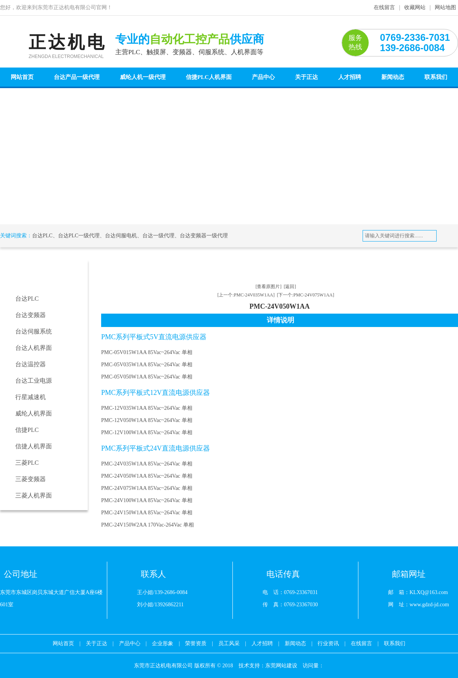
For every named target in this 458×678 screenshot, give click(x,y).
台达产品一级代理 (77, 77)
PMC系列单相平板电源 (251, 267)
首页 (138, 267)
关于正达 (306, 77)
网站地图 (445, 7)
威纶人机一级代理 (143, 77)
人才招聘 (349, 77)
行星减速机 (30, 397)
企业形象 (162, 643)
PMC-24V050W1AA (309, 267)
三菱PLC (27, 462)
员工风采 (229, 643)
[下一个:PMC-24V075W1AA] (305, 295)
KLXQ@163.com (429, 592)
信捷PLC (27, 430)
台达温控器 (30, 364)
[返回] (290, 286)
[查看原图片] (269, 286)
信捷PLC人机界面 (209, 77)
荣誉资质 (195, 643)
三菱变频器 (30, 479)
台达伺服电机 (121, 235)
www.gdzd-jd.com (429, 604)
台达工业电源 (33, 380)
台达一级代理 (158, 235)
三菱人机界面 (33, 495)
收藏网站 (415, 7)
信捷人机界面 (33, 446)
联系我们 (435, 77)
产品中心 (263, 77)
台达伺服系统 (33, 331)
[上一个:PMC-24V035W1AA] (246, 295)
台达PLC (42, 235)
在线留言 (384, 7)
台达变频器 (30, 315)
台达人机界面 (33, 348)
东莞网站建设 (281, 665)
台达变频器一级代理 (204, 235)
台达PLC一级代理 (79, 235)
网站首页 (22, 77)
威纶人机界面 (33, 413)
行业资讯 (328, 643)
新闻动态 (392, 77)
